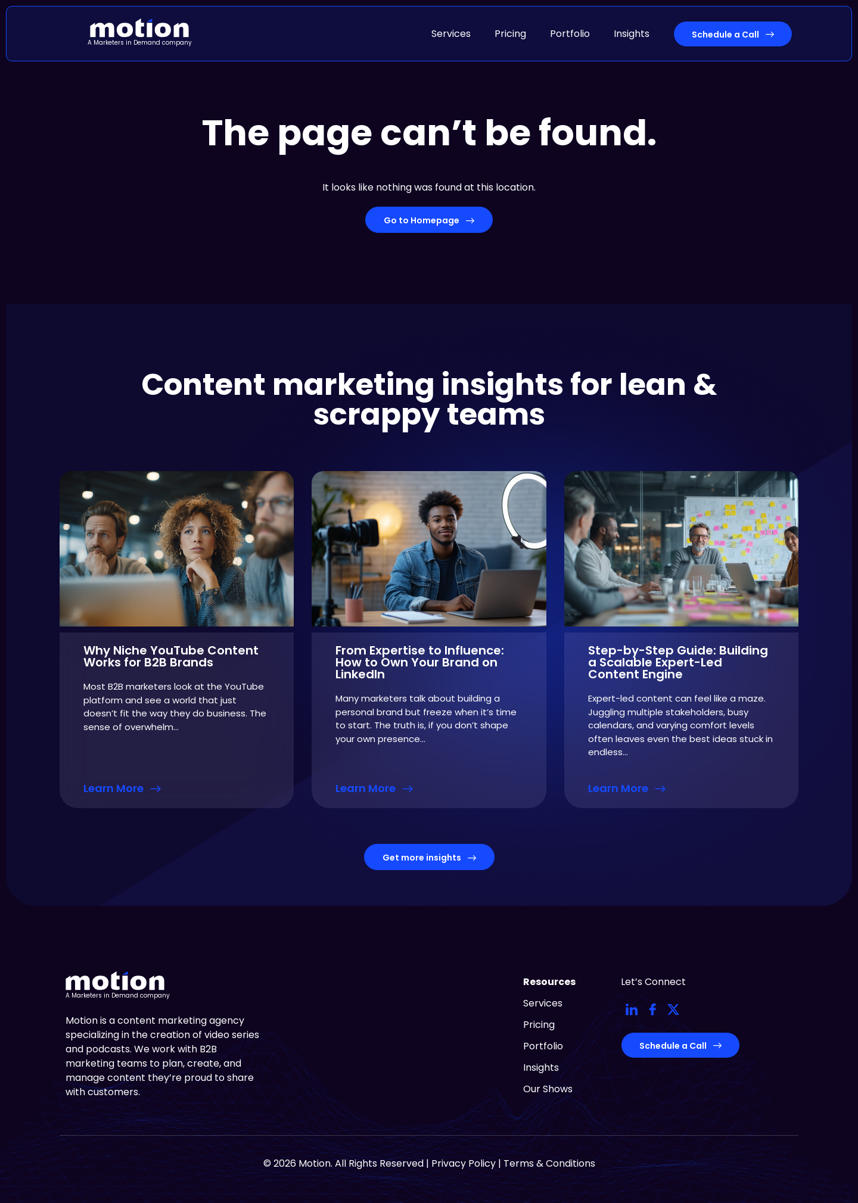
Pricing (510, 33)
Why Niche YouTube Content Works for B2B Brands (171, 656)
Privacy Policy (463, 1163)
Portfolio (570, 33)
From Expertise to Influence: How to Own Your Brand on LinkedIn (419, 662)
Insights (631, 33)
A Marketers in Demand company (140, 42)
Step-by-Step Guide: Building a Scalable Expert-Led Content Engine (678, 662)
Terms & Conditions (549, 1163)
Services (451, 33)
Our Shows (548, 1089)
